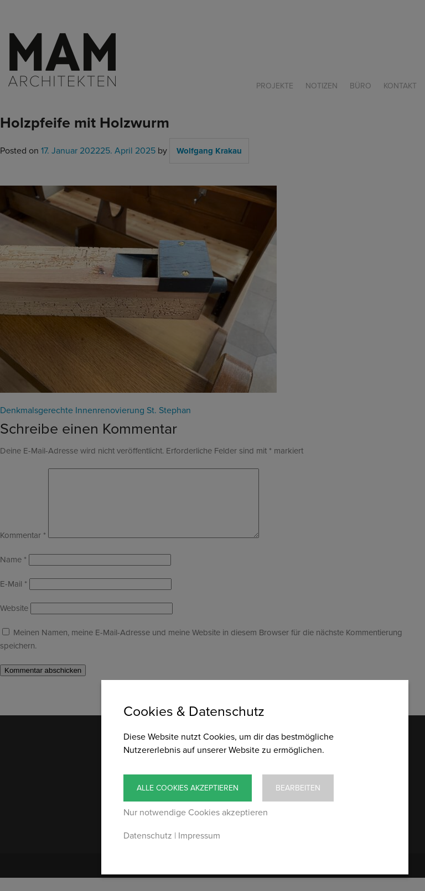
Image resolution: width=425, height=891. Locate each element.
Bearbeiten (298, 788)
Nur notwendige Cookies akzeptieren (195, 812)
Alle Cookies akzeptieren (188, 788)
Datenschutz (147, 835)
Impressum (199, 835)
